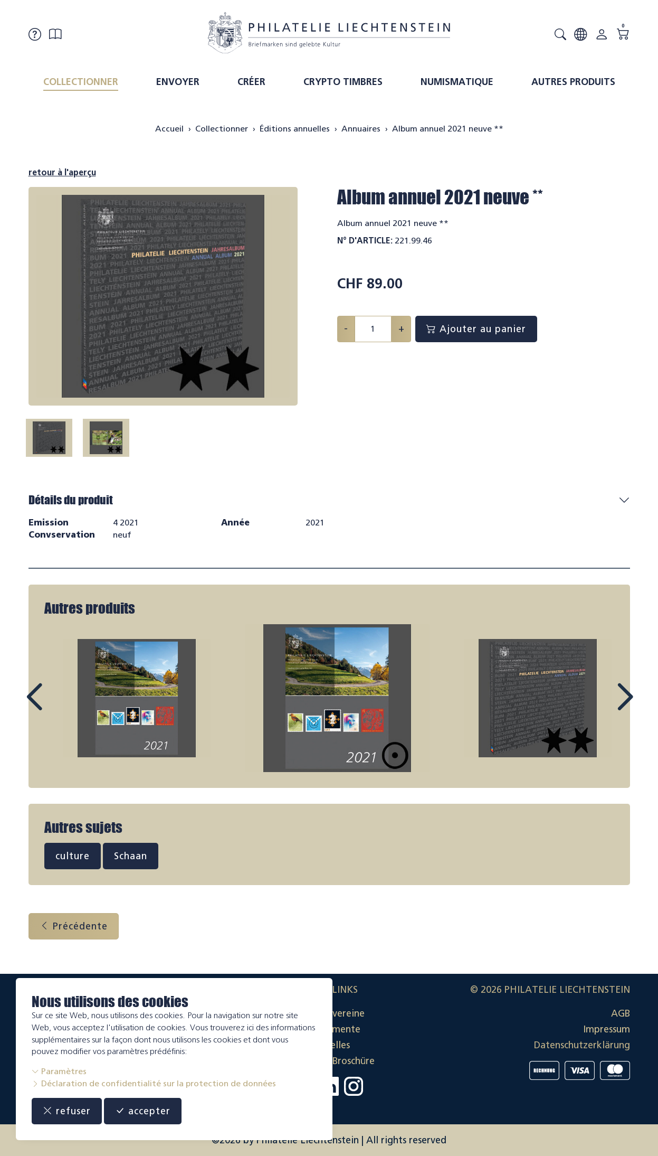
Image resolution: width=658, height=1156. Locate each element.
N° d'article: (365, 241)
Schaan (130, 856)
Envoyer (177, 82)
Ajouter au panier (476, 329)
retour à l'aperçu (62, 172)
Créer (251, 82)
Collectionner (80, 82)
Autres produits (573, 82)
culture (72, 856)
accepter (142, 1111)
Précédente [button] (74, 926)
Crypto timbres (343, 82)
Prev (58, 706)
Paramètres (59, 1071)
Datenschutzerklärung (582, 1045)
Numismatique (457, 82)
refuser (67, 1111)
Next (600, 706)
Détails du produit (70, 500)
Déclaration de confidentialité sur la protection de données (154, 1083)
